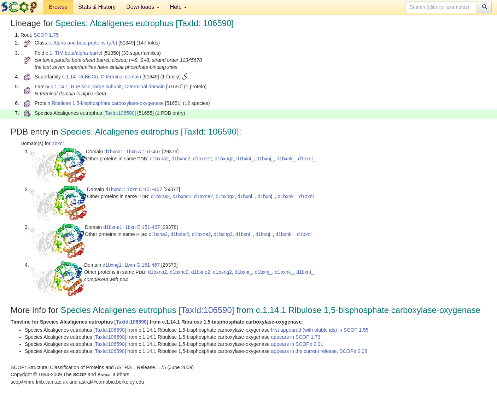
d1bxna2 (159, 158)
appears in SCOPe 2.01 (297, 344)
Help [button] (178, 7)
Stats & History (97, 7)
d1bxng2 (224, 158)
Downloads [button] (142, 7)
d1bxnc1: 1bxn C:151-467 (133, 189)
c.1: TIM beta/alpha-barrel (74, 53)
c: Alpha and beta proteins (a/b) (82, 43)
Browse (58, 7)
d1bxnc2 (180, 158)
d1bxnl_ (306, 158)
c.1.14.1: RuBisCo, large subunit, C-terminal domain (108, 86)
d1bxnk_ (286, 158)
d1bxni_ (245, 158)
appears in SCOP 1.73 (296, 337)
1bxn (57, 143)
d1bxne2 (202, 158)
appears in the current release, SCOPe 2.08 (319, 351)
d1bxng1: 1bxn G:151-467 (131, 265)
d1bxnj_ (265, 158)
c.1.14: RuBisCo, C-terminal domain (101, 76)
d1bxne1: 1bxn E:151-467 (131, 227)
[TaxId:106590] (120, 113)
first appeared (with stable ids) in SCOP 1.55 (320, 330)
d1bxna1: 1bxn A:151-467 (132, 151)
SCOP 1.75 (46, 35)
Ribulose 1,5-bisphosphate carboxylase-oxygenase (108, 103)
